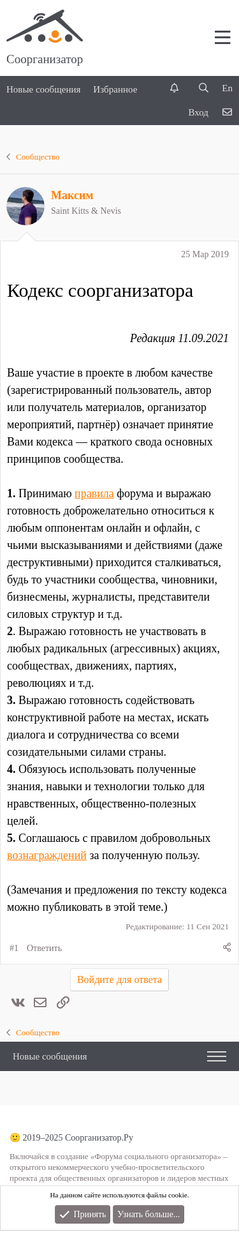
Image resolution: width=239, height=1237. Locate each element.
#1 (14, 948)
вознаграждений (47, 855)
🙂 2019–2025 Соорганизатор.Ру (71, 1138)
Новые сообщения (43, 89)
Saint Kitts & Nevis (86, 211)
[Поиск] (203, 88)
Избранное (115, 89)
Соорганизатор (44, 59)
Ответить (44, 948)
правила (94, 493)
